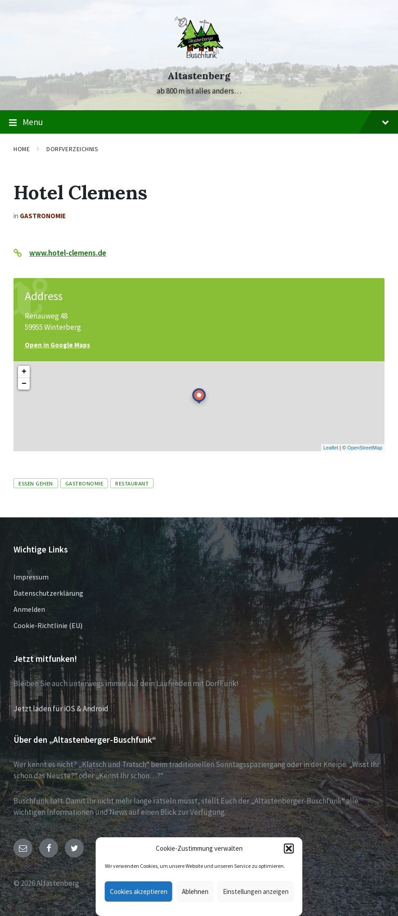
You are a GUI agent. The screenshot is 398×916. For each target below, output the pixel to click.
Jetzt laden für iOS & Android (61, 709)
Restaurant (132, 483)
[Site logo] (199, 59)
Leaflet (330, 447)
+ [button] (24, 371)
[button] (289, 848)
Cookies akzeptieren (138, 891)
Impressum (31, 576)
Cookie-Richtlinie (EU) (48, 625)
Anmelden (29, 609)
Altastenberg (199, 76)
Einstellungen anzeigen (256, 891)
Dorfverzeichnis (72, 149)
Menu (199, 122)
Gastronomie (43, 215)
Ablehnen (195, 891)
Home (22, 149)
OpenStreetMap (364, 447)
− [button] (24, 383)
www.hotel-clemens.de (67, 253)
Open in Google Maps (57, 345)
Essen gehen (35, 483)
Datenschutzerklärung (48, 592)
